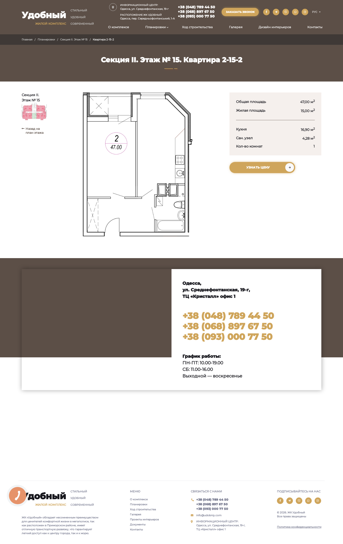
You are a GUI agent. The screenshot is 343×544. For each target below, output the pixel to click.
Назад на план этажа (35, 131)
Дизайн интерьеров (275, 27)
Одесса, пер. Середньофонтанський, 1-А (147, 16)
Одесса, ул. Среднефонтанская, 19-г (147, 6)
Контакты (314, 27)
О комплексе (118, 27)
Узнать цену (258, 167)
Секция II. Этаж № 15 (74, 39)
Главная (27, 39)
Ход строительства (197, 27)
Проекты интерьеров (144, 519)
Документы (137, 524)
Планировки (155, 27)
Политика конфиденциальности (299, 526)
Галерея (235, 27)
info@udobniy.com (209, 515)
